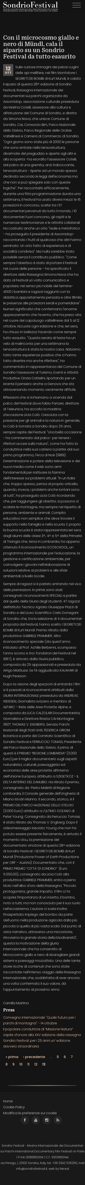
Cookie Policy (14, 1107)
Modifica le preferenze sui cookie (30, 1113)
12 (35, 1064)
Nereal (64, 1169)
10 (21, 1064)
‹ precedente (34, 1056)
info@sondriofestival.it (31, 1169)
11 (28, 1064)
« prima (12, 1056)
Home (8, 1101)
